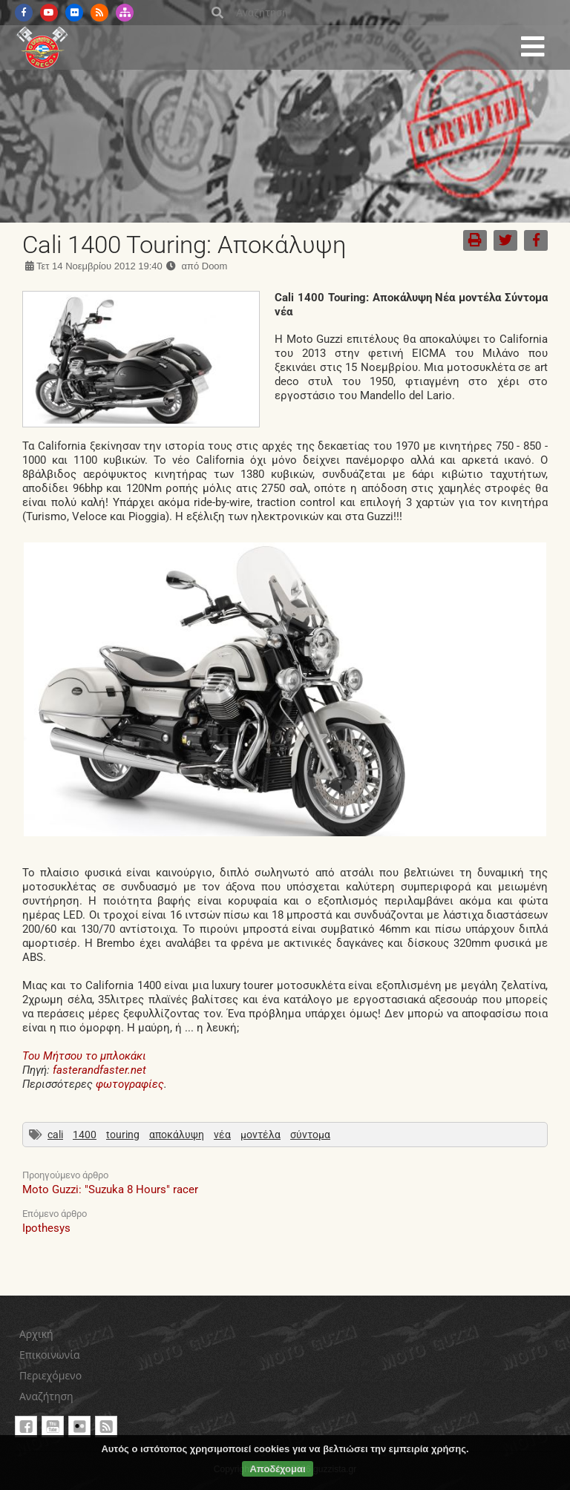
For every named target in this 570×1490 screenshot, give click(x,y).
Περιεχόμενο (50, 1375)
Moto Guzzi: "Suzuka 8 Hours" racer (110, 1189)
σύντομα (310, 1135)
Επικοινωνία (49, 1355)
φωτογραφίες (130, 1084)
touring (123, 1135)
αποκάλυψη (176, 1135)
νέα (222, 1135)
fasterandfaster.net (99, 1070)
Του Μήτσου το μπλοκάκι (84, 1056)
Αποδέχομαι (277, 1468)
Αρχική (36, 1334)
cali (55, 1135)
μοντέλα (260, 1135)
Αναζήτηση (46, 1396)
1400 (84, 1135)
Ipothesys (46, 1228)
